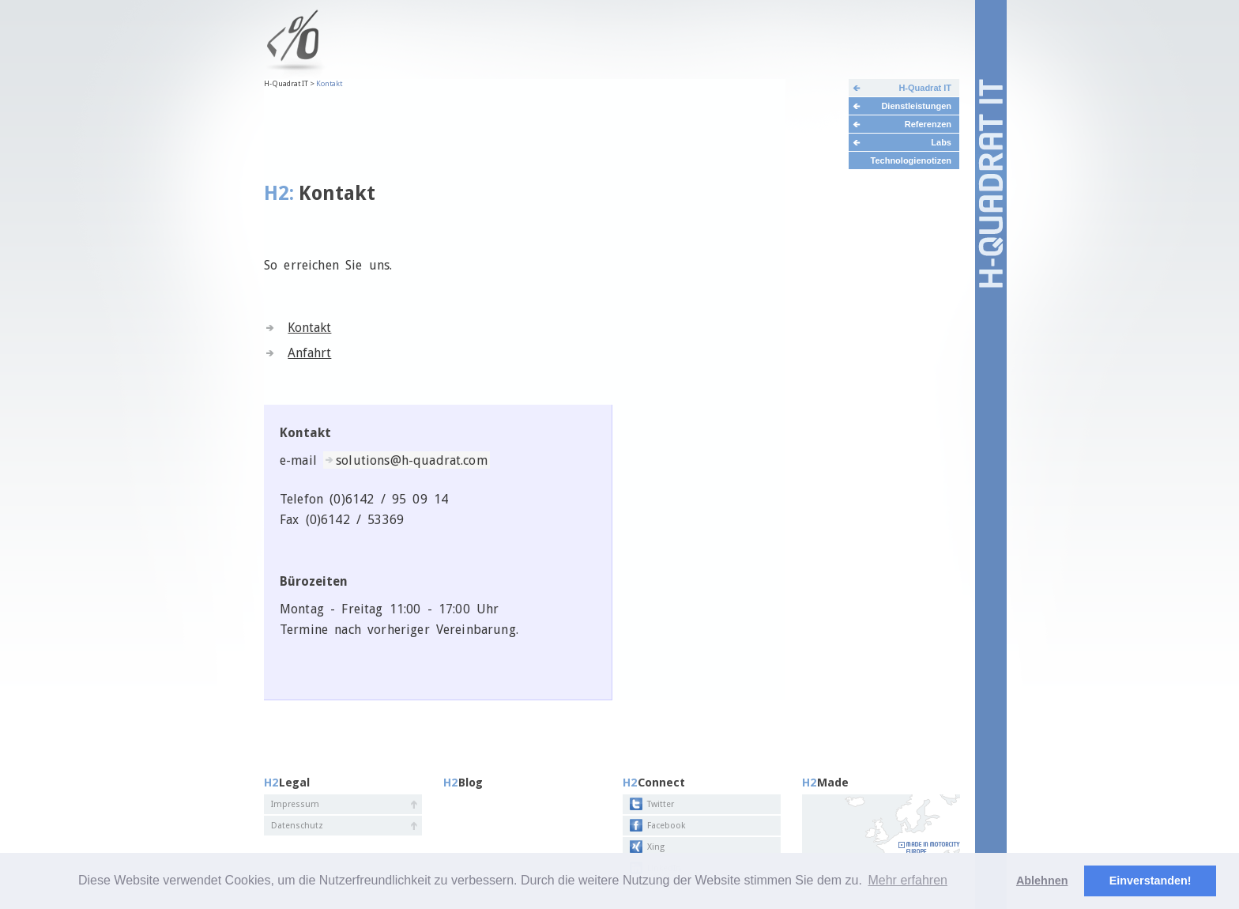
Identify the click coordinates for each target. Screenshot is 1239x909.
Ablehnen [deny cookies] (1042, 880)
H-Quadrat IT (924, 87)
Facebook (666, 825)
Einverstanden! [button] (1150, 880)
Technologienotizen (911, 160)
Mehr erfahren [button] (907, 880)
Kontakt (309, 327)
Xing (656, 847)
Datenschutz (297, 825)
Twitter (660, 804)
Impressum (295, 804)
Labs (941, 142)
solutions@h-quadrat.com (412, 460)
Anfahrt (309, 352)
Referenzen (928, 124)
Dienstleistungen (916, 106)
